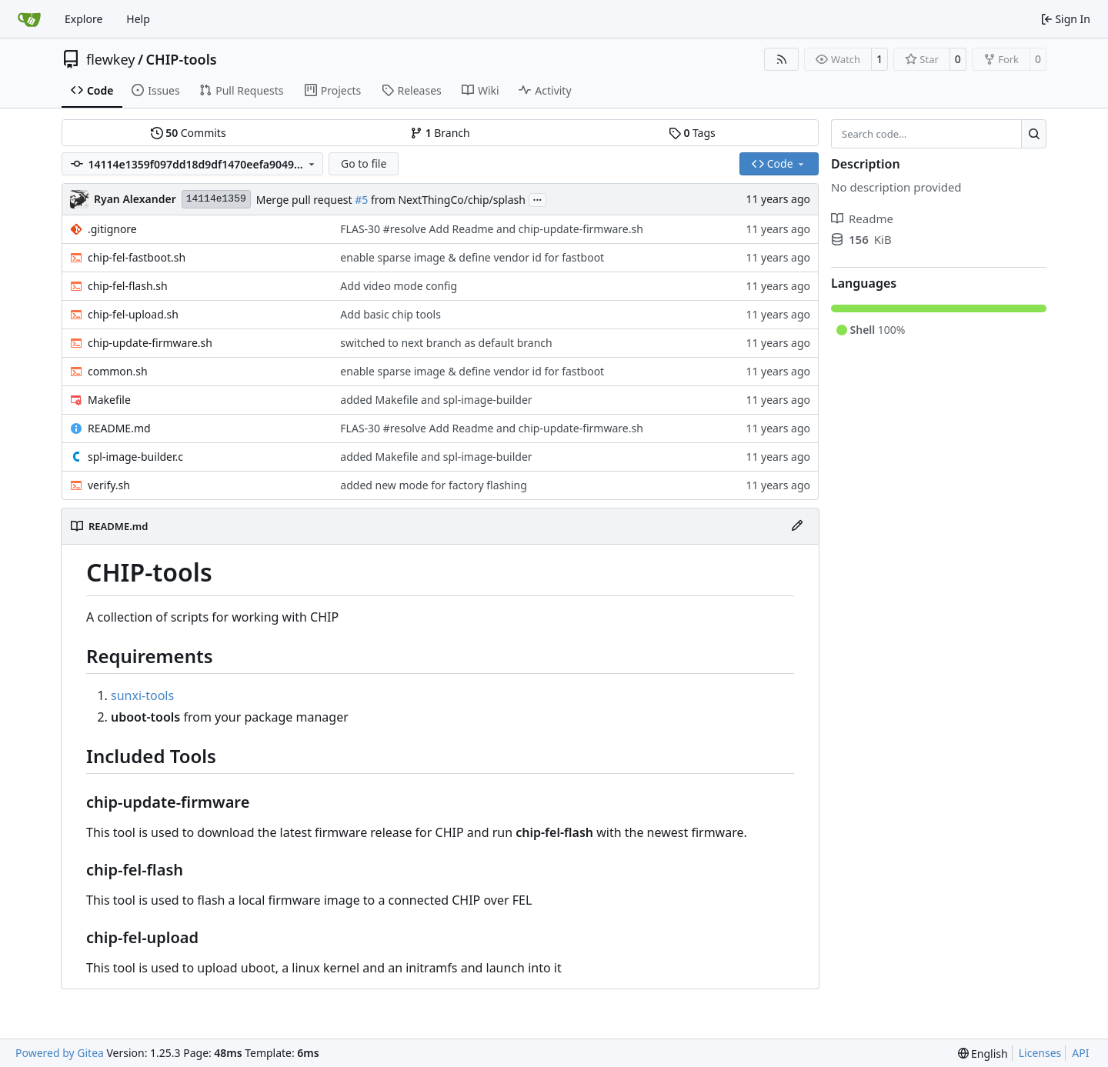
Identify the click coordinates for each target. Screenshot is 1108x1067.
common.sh (118, 371)
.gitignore (112, 229)
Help (138, 19)
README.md (119, 428)
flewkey (110, 59)
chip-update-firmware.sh (150, 342)
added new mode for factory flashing (433, 485)
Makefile (109, 399)
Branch (440, 132)
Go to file (363, 163)
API (1080, 1052)
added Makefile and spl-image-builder (436, 399)
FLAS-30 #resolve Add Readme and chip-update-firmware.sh (491, 229)
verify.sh (109, 485)
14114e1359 (216, 199)
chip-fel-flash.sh (128, 285)
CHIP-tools (181, 59)
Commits (188, 132)
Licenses (1040, 1052)
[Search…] (1033, 133)
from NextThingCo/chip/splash (447, 199)
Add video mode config (398, 285)
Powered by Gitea (59, 1052)
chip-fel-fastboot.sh (136, 257)
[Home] (29, 19)
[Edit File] (797, 526)
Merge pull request (305, 199)
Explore (83, 19)
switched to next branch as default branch (446, 342)
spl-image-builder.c (135, 456)
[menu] (983, 1053)
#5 (361, 199)
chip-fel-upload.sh (133, 314)
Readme (862, 218)
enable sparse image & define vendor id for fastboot (472, 257)
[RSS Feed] (781, 59)
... (537, 198)
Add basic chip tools (390, 314)
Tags (692, 132)
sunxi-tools (142, 695)
